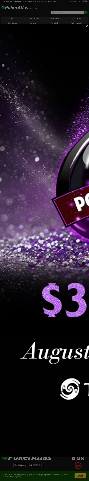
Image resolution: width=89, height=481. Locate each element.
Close (87, 25)
